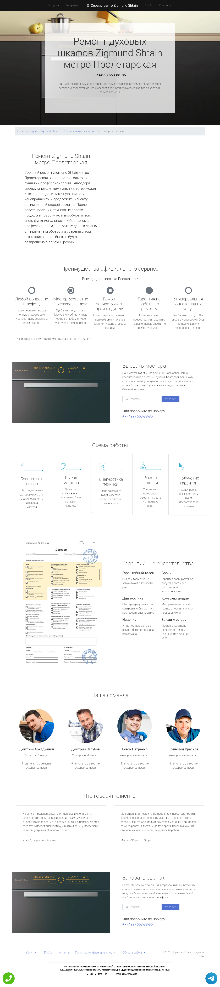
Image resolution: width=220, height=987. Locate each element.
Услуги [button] (52, 5)
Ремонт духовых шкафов (78, 131)
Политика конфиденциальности (95, 952)
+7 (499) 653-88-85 (110, 75)
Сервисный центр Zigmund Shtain (38, 131)
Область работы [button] (133, 952)
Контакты (165, 5)
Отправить (170, 399)
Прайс (148, 5)
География (72, 5)
